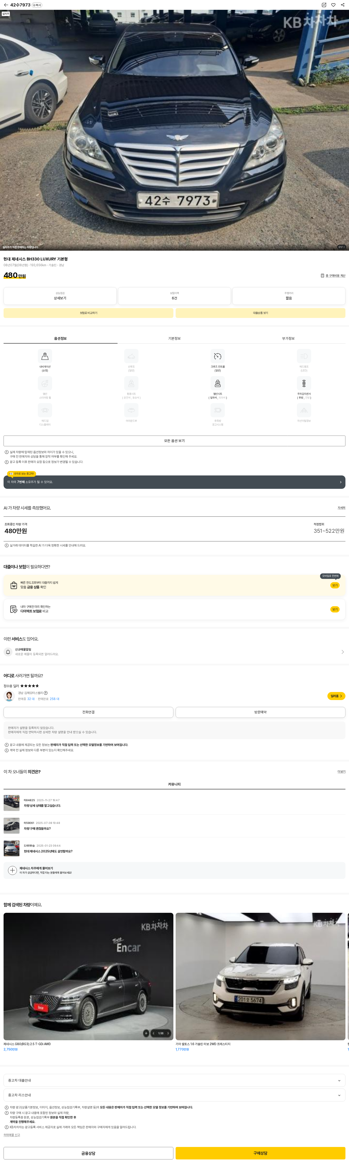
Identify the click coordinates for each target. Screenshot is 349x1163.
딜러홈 (335, 696)
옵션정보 (60, 338)
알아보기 (174, 585)
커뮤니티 (174, 784)
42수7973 (26, 5)
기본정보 (174, 338)
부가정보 (288, 338)
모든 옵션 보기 (174, 441)
